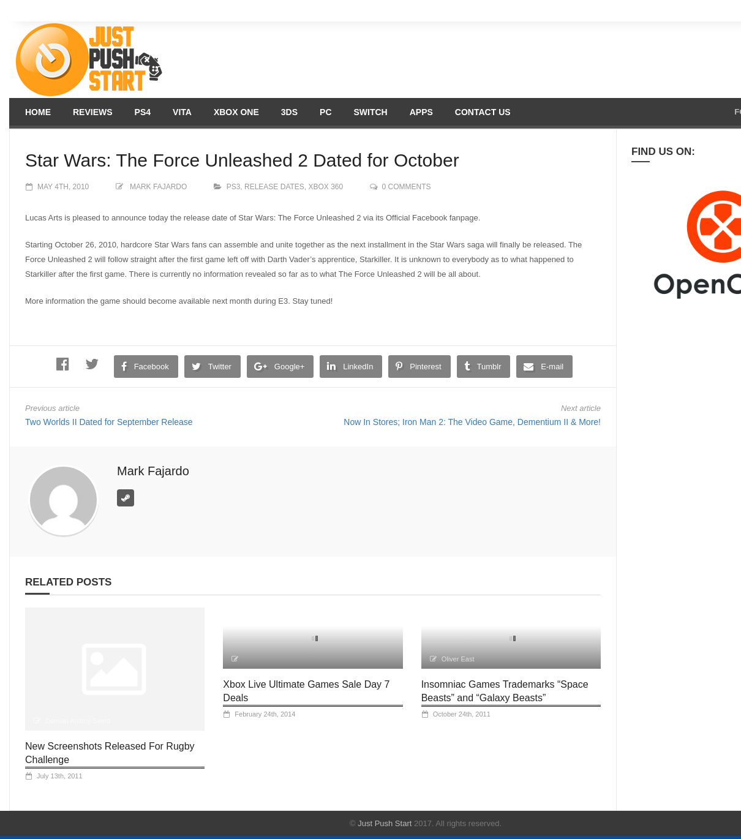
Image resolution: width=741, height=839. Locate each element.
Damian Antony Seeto (77, 720)
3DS (289, 112)
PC (325, 112)
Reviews (93, 112)
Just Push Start (385, 823)
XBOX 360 (326, 186)
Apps (421, 112)
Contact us (483, 112)
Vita (182, 112)
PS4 (143, 112)
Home (38, 112)
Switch (371, 112)
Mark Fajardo (158, 186)
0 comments (406, 186)
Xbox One (236, 112)
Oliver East (458, 659)
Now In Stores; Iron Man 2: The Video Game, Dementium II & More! (472, 422)
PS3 (234, 186)
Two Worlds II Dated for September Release (109, 422)
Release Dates (274, 186)
